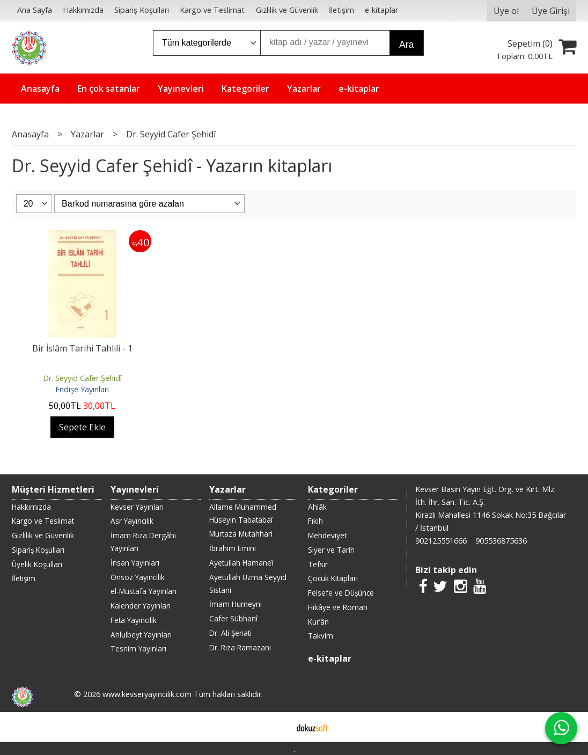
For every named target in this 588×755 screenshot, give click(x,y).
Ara (406, 44)
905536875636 (501, 541)
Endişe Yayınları (82, 389)
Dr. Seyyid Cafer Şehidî (82, 378)
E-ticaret (277, 727)
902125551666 (441, 541)
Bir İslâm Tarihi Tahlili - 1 (82, 348)
